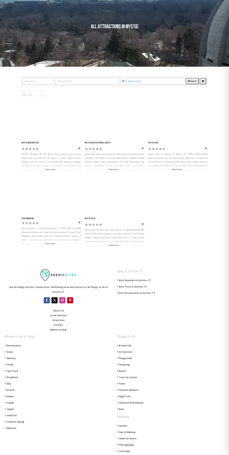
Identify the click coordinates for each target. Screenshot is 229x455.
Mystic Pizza (90, 218)
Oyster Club (153, 143)
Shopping (124, 364)
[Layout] (32, 95)
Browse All (125, 345)
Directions (58, 320)
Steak (10, 364)
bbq (9, 383)
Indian (10, 396)
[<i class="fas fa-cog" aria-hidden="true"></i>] (203, 81)
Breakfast (12, 377)
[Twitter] (55, 300)
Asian (10, 351)
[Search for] (88, 81)
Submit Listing (58, 329)
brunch (11, 389)
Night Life (124, 396)
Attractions (125, 351)
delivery (11, 358)
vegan (10, 409)
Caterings (124, 451)
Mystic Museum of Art (30, 143)
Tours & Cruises (128, 377)
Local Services (58, 315)
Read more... (51, 169)
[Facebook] (47, 300)
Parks (122, 383)
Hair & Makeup (127, 432)
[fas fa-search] (192, 81)
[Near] (153, 81)
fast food (12, 370)
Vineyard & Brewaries (131, 402)
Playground (125, 358)
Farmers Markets (129, 389)
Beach (122, 370)
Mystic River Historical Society (98, 143)
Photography (126, 444)
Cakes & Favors (127, 438)
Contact (58, 324)
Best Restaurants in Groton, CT (137, 292)
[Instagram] (62, 300)
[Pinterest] (70, 300)
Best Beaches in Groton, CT (135, 280)
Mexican (11, 428)
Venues (123, 425)
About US (58, 310)
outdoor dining (15, 421)
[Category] (39, 81)
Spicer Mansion (27, 218)
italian (10, 402)
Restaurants (14, 345)
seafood (12, 415)
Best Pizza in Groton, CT (133, 286)
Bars (121, 409)
